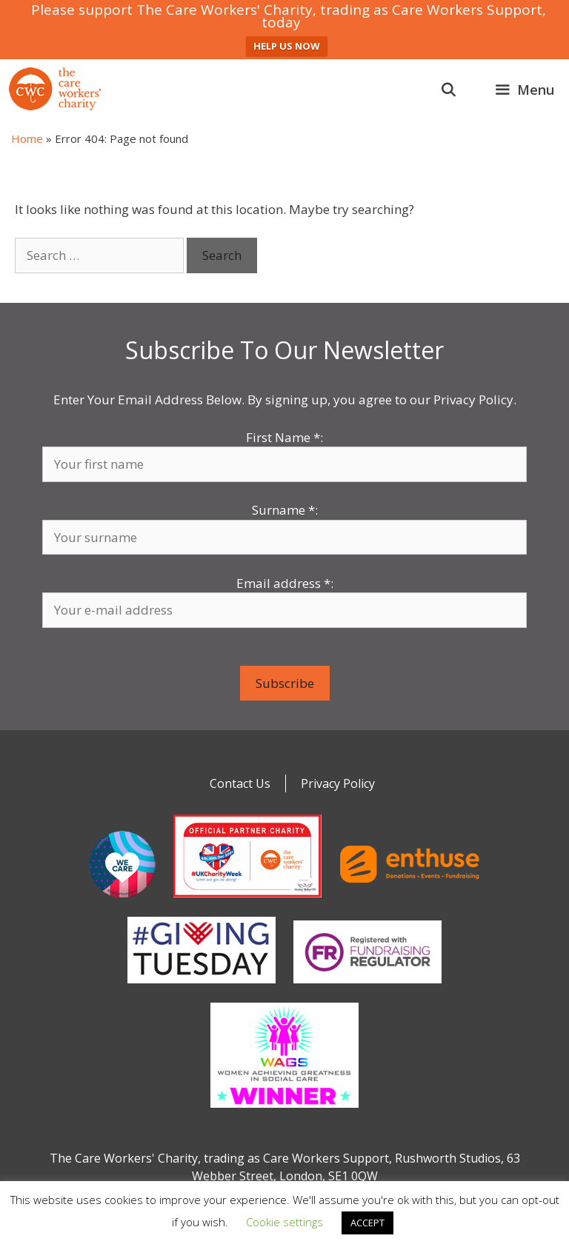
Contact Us (240, 783)
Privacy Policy (338, 783)
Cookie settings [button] (284, 1221)
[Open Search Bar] (449, 89)
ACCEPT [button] (367, 1222)
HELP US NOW (286, 46)
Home (27, 138)
